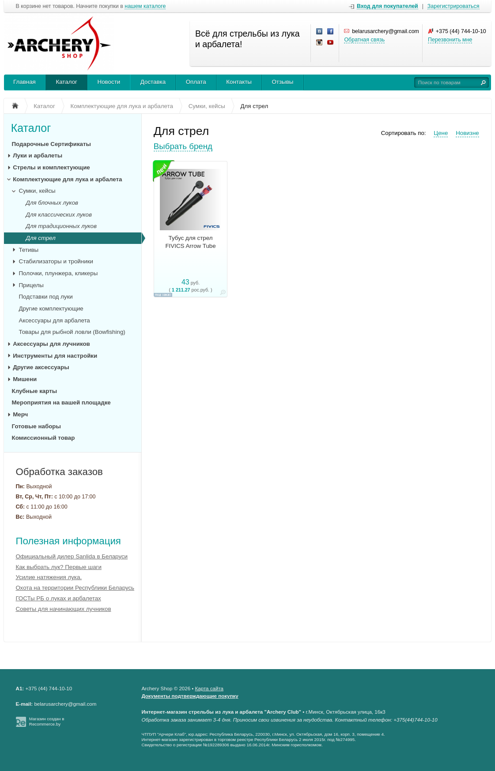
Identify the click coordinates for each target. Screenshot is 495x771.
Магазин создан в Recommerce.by (46, 721)
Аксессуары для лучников (51, 344)
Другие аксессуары (41, 367)
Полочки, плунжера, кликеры (58, 273)
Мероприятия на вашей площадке (61, 402)
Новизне (467, 133)
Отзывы (282, 82)
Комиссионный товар (43, 437)
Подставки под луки (46, 296)
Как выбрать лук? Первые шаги (58, 567)
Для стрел (41, 238)
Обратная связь (364, 40)
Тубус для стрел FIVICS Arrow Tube (190, 242)
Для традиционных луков (61, 226)
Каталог (66, 82)
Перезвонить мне (450, 40)
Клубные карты (34, 391)
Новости (109, 82)
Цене (441, 133)
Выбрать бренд (183, 146)
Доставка (153, 82)
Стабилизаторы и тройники (56, 261)
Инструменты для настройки (55, 355)
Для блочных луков (52, 202)
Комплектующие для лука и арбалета (67, 179)
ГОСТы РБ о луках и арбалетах (58, 598)
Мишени (25, 379)
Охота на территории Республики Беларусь (74, 587)
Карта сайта (209, 688)
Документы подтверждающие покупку (189, 696)
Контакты (239, 82)
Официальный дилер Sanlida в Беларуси (71, 556)
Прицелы (31, 285)
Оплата (196, 82)
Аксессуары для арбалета (54, 320)
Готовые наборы (36, 426)
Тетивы (29, 250)
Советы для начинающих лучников (63, 609)
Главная (24, 82)
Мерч (20, 414)
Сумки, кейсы (37, 190)
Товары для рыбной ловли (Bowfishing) (72, 332)
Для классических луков (59, 214)
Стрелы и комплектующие (51, 167)
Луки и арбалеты (37, 155)
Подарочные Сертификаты (51, 144)
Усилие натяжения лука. (48, 577)
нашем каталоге (145, 6)
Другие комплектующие (51, 308)
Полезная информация (68, 540)
